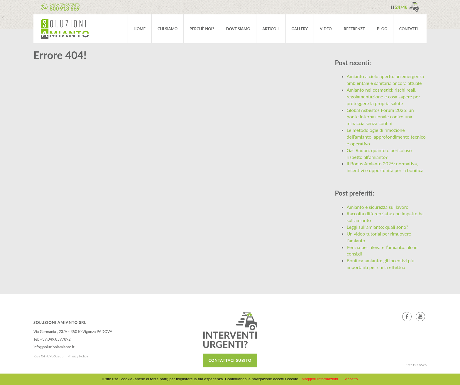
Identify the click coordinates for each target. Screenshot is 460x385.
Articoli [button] (270, 28)
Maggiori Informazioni (320, 379)
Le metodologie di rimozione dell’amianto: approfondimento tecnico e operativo (386, 136)
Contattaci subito (230, 360)
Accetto (351, 379)
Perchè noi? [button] (202, 28)
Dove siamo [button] (238, 28)
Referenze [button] (354, 28)
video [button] (326, 28)
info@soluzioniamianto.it (54, 346)
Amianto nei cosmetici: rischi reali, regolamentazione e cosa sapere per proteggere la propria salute (383, 96)
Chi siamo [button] (167, 28)
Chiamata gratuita (65, 7)
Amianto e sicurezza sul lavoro (378, 207)
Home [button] (140, 28)
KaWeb (422, 365)
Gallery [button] (300, 28)
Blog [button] (382, 28)
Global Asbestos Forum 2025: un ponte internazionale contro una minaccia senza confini (380, 116)
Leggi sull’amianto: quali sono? (377, 227)
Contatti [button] (408, 28)
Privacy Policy (77, 356)
